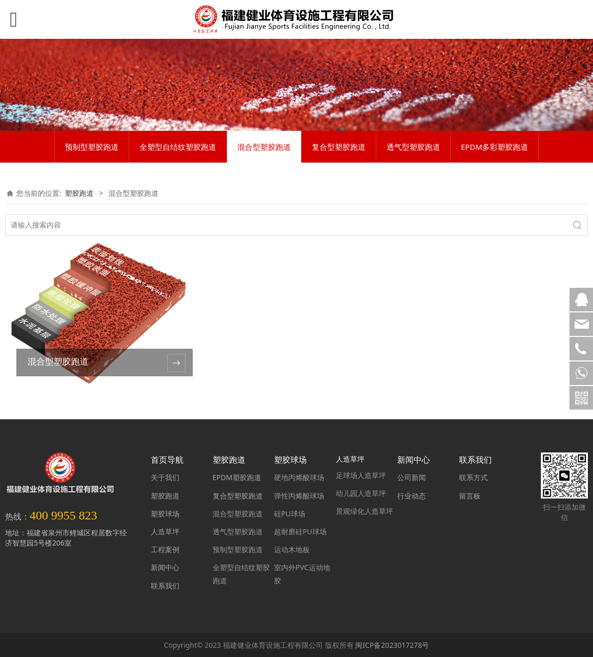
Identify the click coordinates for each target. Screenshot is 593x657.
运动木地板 (292, 549)
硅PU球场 (289, 513)
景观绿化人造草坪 (364, 511)
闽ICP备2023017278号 (392, 645)
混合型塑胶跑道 (264, 147)
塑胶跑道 (79, 193)
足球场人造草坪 (361, 475)
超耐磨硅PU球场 (300, 531)
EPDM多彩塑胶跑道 (495, 147)
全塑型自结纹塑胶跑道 (178, 147)
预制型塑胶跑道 (92, 147)
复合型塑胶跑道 (339, 147)
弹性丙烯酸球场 (299, 496)
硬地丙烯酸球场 (299, 477)
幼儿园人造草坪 (361, 493)
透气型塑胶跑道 (413, 147)
